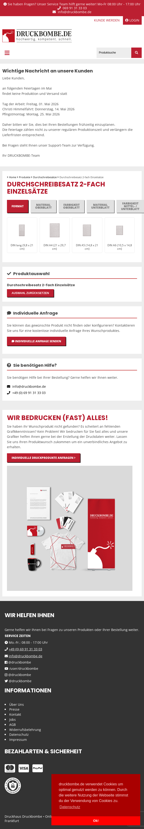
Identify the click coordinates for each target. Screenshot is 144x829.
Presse (14, 709)
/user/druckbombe (21, 669)
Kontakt (15, 714)
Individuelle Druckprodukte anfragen (43, 458)
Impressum (18, 739)
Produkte (24, 177)
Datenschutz (19, 734)
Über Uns (16, 704)
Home (12, 177)
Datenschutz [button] (69, 807)
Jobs (12, 719)
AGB (12, 724)
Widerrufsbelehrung (25, 729)
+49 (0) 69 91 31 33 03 (26, 392)
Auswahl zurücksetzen (30, 293)
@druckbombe (18, 662)
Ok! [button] (96, 821)
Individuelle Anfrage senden (36, 341)
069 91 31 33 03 (72, 8)
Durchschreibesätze (45, 177)
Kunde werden (107, 20)
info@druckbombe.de (72, 12)
